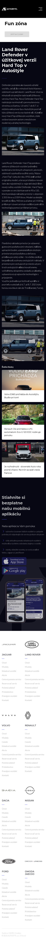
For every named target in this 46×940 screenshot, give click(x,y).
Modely (5, 667)
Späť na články (17, 34)
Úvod (4, 662)
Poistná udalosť (8, 687)
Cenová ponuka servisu (11, 679)
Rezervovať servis (9, 683)
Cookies (18, 933)
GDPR (11, 933)
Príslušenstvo (7, 692)
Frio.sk (23, 936)
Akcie (4, 675)
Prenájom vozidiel (9, 696)
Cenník (5, 742)
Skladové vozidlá (9, 671)
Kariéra (4, 933)
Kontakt (5, 700)
